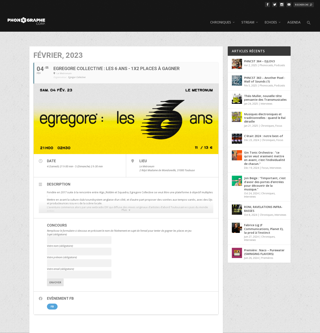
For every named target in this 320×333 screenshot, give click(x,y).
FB (52, 294)
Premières (267, 245)
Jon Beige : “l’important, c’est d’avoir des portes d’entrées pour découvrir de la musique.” (265, 171)
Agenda (294, 16)
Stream (247, 16)
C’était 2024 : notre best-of (263, 123)
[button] (309, 20)
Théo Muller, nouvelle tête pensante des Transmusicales (265, 85)
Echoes (271, 16)
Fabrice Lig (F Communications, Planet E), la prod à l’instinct (263, 216)
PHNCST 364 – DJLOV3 (259, 48)
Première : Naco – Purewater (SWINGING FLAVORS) (264, 239)
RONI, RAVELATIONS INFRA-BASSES (263, 196)
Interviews (266, 91)
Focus (278, 113)
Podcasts (279, 52)
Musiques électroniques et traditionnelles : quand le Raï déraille (265, 105)
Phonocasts (266, 52)
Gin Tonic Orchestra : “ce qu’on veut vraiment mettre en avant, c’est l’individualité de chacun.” (264, 145)
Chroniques (220, 16)
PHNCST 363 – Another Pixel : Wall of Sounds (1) (264, 67)
